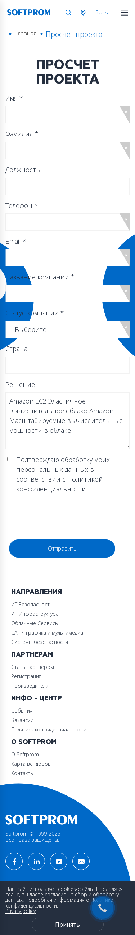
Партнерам (32, 654)
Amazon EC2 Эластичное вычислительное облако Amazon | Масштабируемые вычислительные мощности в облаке (67, 420)
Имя (14, 98)
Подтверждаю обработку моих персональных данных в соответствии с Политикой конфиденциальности (63, 474)
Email (15, 241)
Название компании (40, 277)
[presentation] (63, 517)
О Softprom (34, 742)
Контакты (22, 773)
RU (99, 12)
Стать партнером (32, 666)
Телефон (21, 205)
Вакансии (22, 720)
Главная (25, 33)
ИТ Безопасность (32, 604)
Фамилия (22, 133)
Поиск (68, 13)
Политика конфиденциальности (48, 729)
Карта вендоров (31, 763)
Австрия (85, 13)
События (21, 710)
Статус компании (34, 312)
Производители (30, 685)
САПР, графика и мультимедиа (47, 632)
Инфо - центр (36, 698)
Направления (36, 592)
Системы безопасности (39, 642)
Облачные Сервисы (35, 623)
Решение (20, 384)
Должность (22, 169)
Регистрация (26, 676)
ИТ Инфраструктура (35, 613)
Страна (16, 348)
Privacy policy (20, 911)
